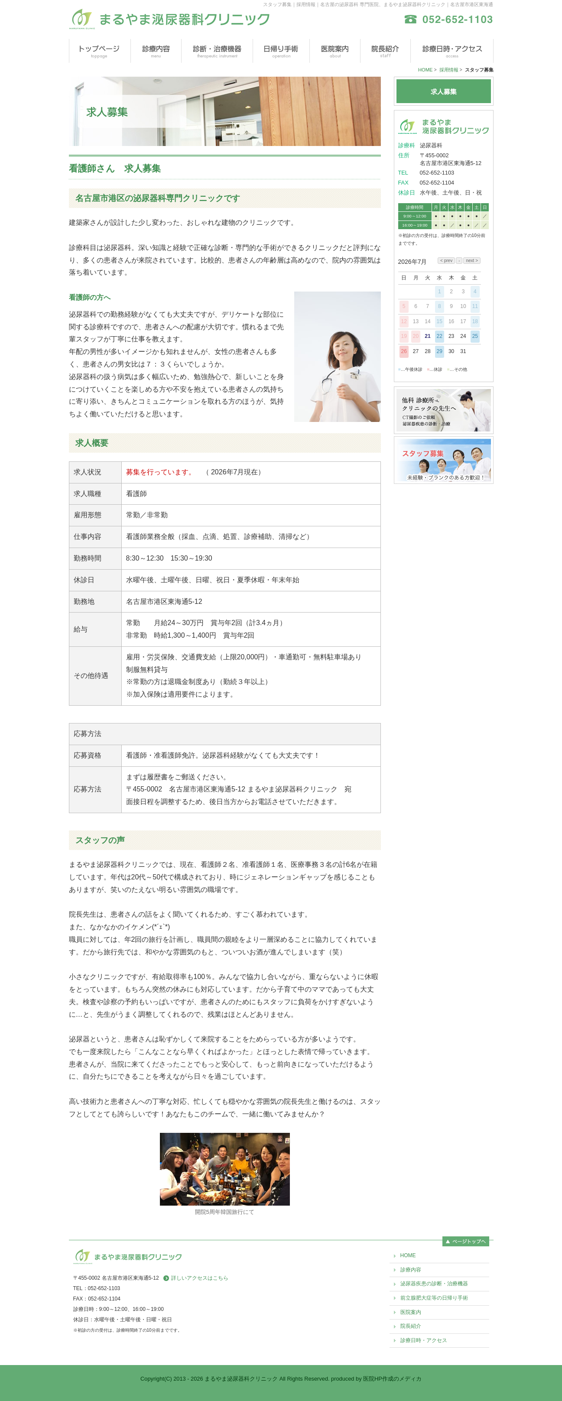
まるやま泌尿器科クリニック (241, 1378)
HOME (425, 69)
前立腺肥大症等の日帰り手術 (434, 1298)
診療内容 (410, 1270)
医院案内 (410, 1312)
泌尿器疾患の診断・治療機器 (434, 1284)
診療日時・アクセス (423, 1340)
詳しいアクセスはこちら (199, 1278)
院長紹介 (410, 1326)
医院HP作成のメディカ (392, 1378)
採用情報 (448, 69)
